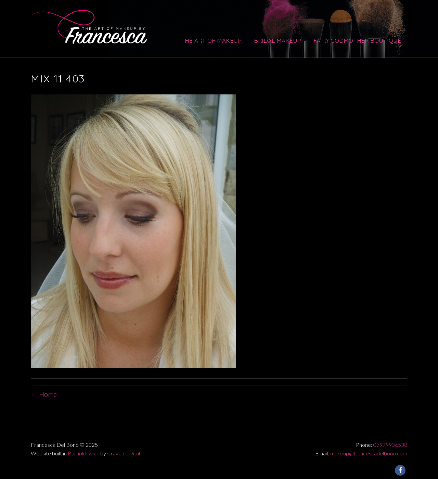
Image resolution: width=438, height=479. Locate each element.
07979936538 (390, 444)
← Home (44, 394)
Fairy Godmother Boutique (357, 40)
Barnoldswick (83, 453)
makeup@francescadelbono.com (368, 453)
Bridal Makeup (277, 40)
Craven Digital (123, 453)
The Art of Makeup (211, 40)
